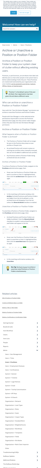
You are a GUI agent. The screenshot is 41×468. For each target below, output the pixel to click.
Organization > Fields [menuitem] (12, 436)
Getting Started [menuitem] (8, 323)
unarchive (26, 102)
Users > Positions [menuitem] (11, 362)
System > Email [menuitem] (10, 386)
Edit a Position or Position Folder (11, 298)
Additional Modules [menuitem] (9, 460)
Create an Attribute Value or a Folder (12, 303)
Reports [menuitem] (5, 346)
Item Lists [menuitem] (6, 338)
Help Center (6, 45)
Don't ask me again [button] (24, 12)
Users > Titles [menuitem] (9, 358)
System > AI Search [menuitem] (11, 397)
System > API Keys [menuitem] (11, 393)
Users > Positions (26, 45)
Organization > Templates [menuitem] (13, 433)
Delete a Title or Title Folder (10, 307)
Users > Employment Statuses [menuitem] (15, 366)
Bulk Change (23, 267)
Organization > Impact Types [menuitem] (14, 417)
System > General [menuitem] (10, 374)
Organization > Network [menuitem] (13, 401)
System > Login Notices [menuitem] (12, 382)
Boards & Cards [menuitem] (8, 327)
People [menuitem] (5, 342)
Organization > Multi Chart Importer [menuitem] (17, 444)
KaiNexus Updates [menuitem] (9, 456)
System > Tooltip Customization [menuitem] (15, 389)
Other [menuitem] (7, 448)
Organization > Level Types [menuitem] (14, 405)
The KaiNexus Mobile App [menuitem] (11, 464)
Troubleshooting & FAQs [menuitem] (11, 452)
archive (14, 102)
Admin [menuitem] (5, 350)
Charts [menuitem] (5, 335)
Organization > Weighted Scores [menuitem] (15, 425)
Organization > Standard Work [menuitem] (15, 421)
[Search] (37, 29)
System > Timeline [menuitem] (11, 378)
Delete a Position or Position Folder (12, 312)
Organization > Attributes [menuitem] (13, 440)
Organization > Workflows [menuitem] (13, 429)
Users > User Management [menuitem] (13, 354)
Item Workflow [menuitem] (8, 331)
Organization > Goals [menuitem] (12, 413)
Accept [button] (13, 12)
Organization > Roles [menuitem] (12, 409)
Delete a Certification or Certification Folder (14, 317)
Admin (15, 45)
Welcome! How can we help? (19, 24)
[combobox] (18, 29)
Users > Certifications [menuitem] (12, 370)
